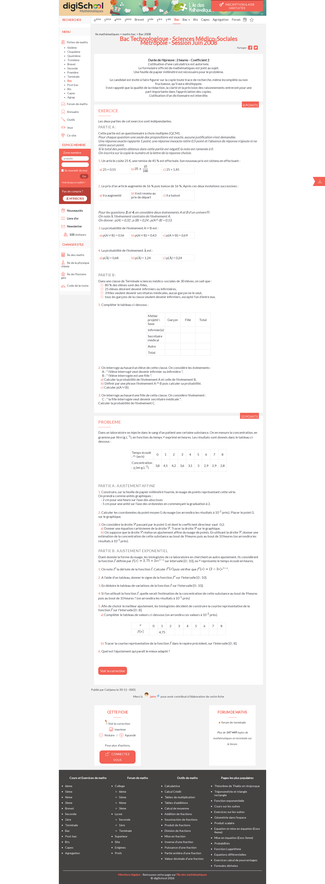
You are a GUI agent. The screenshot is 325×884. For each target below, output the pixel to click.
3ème (68, 802)
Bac (176, 19)
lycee (118, 814)
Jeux (67, 127)
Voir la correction (112, 671)
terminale (71, 825)
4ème (68, 797)
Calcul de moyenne (177, 808)
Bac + (186, 19)
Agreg (71, 97)
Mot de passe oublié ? (73, 182)
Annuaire (70, 112)
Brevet (139, 19)
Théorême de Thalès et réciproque (237, 786)
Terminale (73, 76)
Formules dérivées (226, 865)
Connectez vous (118, 757)
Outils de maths (187, 778)
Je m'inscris (75, 198)
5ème (68, 791)
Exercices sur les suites (229, 812)
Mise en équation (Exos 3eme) (233, 837)
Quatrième (73, 56)
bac (67, 830)
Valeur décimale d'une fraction (184, 858)
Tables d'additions (176, 802)
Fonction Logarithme (227, 849)
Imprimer (117, 729)
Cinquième (73, 51)
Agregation (72, 853)
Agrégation (221, 19)
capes (69, 847)
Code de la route (75, 285)
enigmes (120, 847)
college (120, 786)
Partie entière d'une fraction (183, 853)
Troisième (73, 60)
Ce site (68, 135)
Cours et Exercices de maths (88, 778)
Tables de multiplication (180, 797)
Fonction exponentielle (229, 800)
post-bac (71, 836)
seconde (70, 814)
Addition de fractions (178, 814)
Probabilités (222, 843)
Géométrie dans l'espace (230, 817)
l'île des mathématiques (191, 874)
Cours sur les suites (227, 806)
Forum (236, 19)
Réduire (107, 735)
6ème (68, 786)
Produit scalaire (224, 823)
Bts (195, 19)
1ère (68, 819)
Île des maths (72, 255)
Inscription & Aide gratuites (237, 6)
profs (118, 853)
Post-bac (72, 85)
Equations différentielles (230, 854)
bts (67, 842)
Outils (68, 119)
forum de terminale (232, 722)
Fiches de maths (74, 42)
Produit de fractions (177, 825)
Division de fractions (178, 830)
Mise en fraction (175, 836)
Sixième (72, 47)
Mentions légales (129, 874)
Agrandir (127, 735)
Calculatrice (172, 786)
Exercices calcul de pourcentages (235, 860)
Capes (205, 19)
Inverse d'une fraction (179, 842)
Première (72, 72)
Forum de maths (74, 104)
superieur (121, 836)
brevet (69, 808)
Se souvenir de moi (75, 170)
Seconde (72, 68)
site (117, 842)
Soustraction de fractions (181, 819)
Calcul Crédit (173, 791)
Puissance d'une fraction (180, 847)
